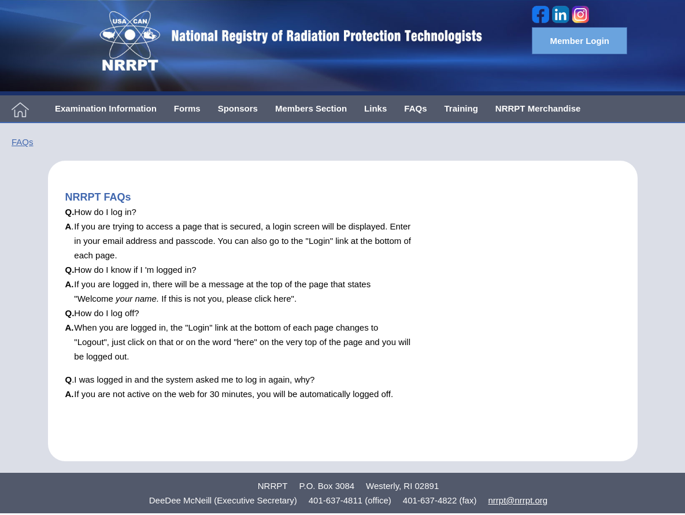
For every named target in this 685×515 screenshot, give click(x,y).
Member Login (579, 41)
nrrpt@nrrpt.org (517, 500)
